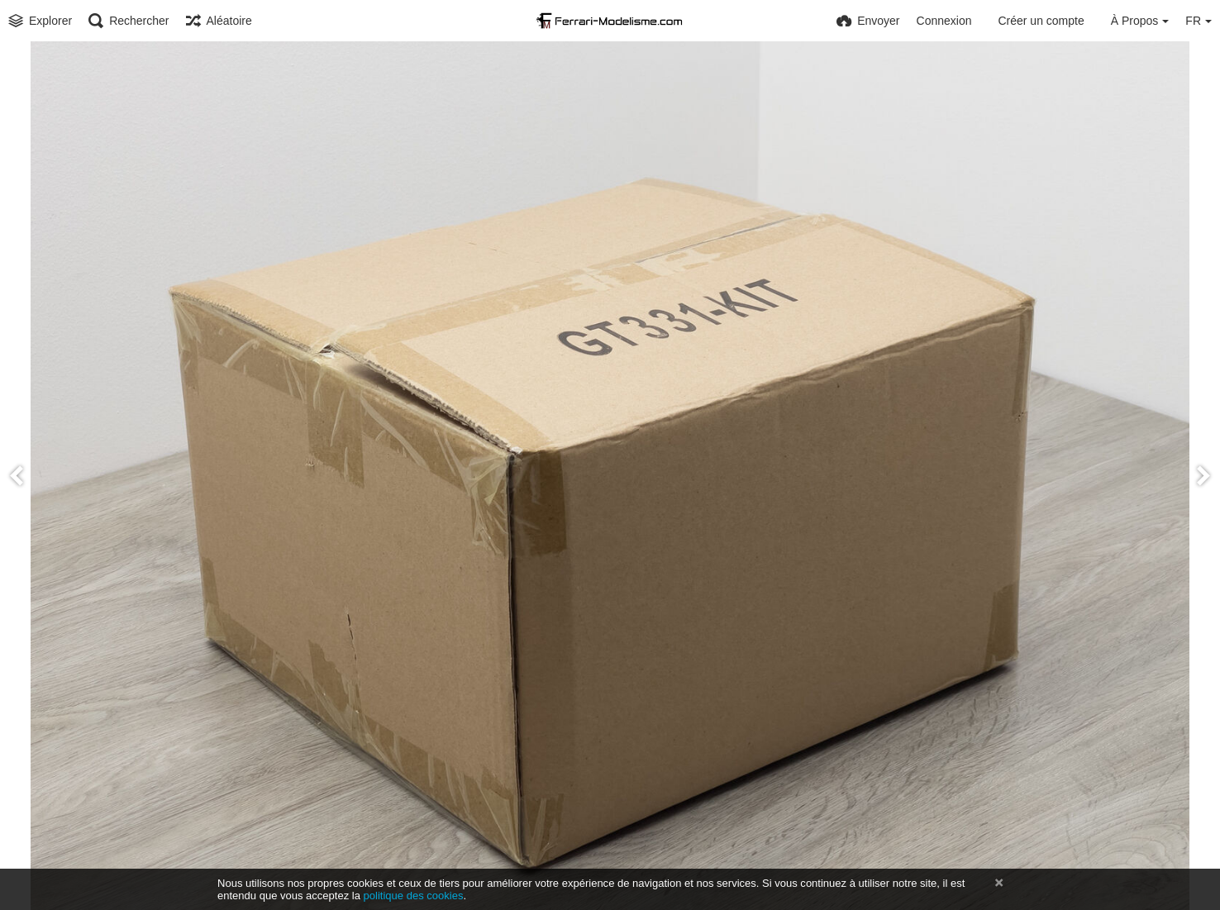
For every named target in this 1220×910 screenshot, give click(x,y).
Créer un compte (1041, 20)
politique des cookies (414, 895)
